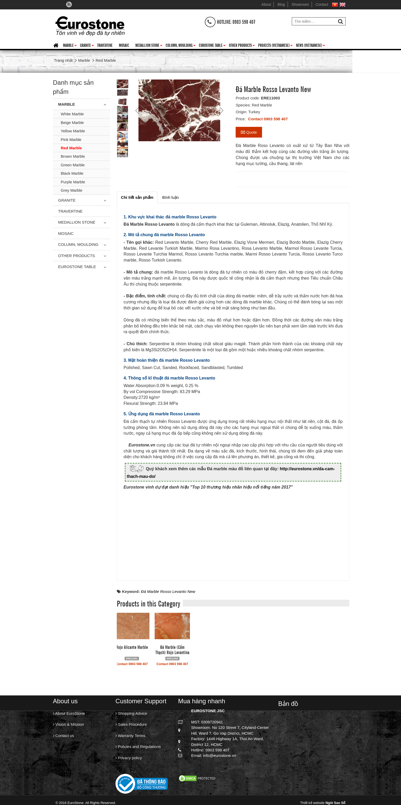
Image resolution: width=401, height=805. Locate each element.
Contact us (63, 735)
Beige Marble (72, 122)
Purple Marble (73, 182)
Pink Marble (71, 139)
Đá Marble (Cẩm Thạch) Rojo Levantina (172, 649)
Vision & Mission (68, 724)
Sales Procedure (131, 724)
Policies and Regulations (138, 746)
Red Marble (71, 148)
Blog (281, 4)
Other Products (242, 46)
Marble (70, 46)
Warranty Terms (130, 735)
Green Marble (73, 165)
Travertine (105, 45)
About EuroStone (69, 713)
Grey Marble (72, 190)
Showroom (300, 4)
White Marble (72, 114)
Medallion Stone (148, 46)
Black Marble (72, 173)
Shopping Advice (131, 713)
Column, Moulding (181, 46)
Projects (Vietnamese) (275, 46)
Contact (322, 4)
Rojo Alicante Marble (132, 647)
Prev (137, 110)
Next (221, 110)
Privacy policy (128, 758)
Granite (87, 46)
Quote (249, 132)
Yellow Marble (73, 131)
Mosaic (124, 45)
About (266, 4)
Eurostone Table (212, 46)
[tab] (137, 197)
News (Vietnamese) (310, 46)
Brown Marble (73, 156)
